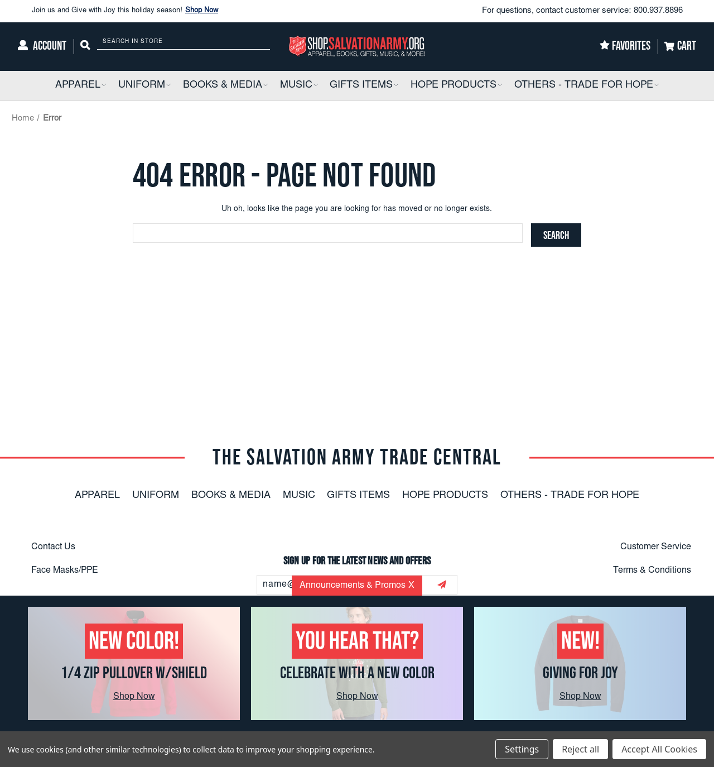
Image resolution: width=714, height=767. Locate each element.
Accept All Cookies (659, 749)
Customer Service (655, 547)
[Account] (42, 46)
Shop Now (201, 11)
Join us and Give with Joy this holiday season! (125, 11)
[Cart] (680, 46)
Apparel (97, 496)
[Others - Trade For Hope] (586, 85)
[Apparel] (80, 85)
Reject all (580, 749)
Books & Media (231, 496)
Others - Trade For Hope (569, 496)
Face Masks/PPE (64, 570)
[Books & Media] (225, 85)
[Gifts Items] (364, 85)
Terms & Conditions (652, 570)
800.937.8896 (658, 11)
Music (299, 496)
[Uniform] (144, 85)
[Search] (85, 46)
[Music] (299, 85)
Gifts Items (358, 496)
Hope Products (445, 496)
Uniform (155, 496)
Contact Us (53, 547)
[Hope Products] (456, 85)
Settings (522, 749)
